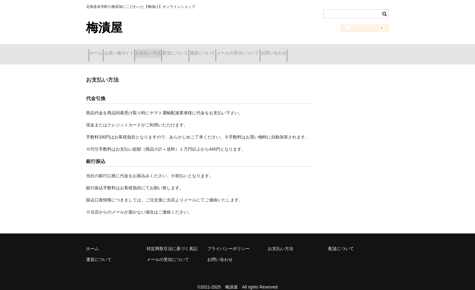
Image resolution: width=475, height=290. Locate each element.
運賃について (248, 50)
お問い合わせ (341, 50)
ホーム (98, 50)
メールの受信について (294, 50)
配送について (210, 50)
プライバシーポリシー (228, 240)
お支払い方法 (172, 50)
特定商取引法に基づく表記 (172, 240)
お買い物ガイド (132, 50)
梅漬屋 (104, 27)
